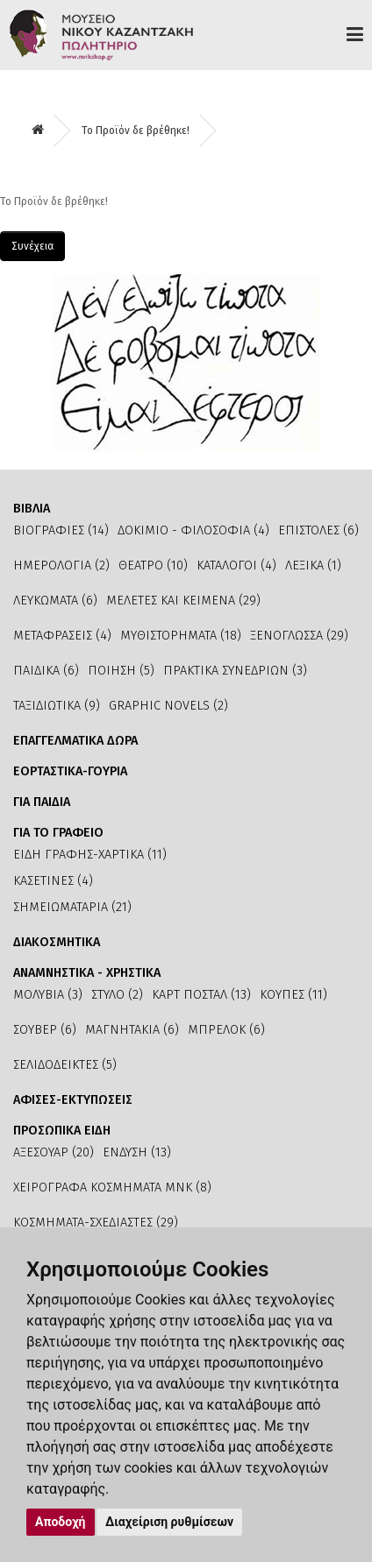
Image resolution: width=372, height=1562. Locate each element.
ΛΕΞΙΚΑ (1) (313, 565)
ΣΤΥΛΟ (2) (117, 994)
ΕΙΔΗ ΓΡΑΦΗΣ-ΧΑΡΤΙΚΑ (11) (90, 854)
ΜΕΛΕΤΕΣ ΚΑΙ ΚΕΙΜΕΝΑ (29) (183, 600)
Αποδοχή (60, 1522)
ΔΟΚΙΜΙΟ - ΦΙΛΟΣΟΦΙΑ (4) (193, 530)
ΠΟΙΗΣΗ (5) (121, 670)
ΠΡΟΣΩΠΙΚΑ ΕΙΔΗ (62, 1130)
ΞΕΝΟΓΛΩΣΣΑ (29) (299, 635)
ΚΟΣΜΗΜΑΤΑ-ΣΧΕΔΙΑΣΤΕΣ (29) (95, 1222)
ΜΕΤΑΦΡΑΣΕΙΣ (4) (62, 635)
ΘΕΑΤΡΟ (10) (153, 565)
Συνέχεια (32, 246)
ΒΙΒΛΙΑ (31, 508)
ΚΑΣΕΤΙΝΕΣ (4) (53, 880)
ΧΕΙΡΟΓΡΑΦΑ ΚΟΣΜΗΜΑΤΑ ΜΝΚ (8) (112, 1187)
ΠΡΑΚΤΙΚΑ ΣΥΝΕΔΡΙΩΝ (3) (235, 670)
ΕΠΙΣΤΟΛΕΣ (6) (318, 530)
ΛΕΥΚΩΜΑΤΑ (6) (55, 600)
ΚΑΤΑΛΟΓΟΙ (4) (236, 565)
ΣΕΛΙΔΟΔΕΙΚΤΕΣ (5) (65, 1064)
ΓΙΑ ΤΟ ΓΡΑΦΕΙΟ (58, 832)
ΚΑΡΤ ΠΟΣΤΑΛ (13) (201, 994)
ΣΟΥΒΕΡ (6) (44, 1029)
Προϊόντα (355, 34)
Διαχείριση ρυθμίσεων (169, 1522)
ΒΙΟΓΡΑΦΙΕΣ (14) (61, 530)
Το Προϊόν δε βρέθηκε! (136, 130)
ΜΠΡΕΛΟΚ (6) (226, 1029)
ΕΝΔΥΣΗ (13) (137, 1152)
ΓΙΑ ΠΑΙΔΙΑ (41, 802)
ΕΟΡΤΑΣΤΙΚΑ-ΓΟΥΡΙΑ (70, 771)
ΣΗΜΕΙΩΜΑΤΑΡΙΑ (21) (72, 907)
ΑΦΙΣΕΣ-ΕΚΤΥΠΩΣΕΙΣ (72, 1099)
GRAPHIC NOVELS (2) (168, 705)
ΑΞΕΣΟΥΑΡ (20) (53, 1152)
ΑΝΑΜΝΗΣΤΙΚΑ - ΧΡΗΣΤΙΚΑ (87, 972)
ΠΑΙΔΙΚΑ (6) (46, 670)
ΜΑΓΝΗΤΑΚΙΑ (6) (132, 1029)
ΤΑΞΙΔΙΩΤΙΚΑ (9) (56, 705)
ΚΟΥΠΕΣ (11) (293, 994)
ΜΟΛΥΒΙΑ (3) (47, 994)
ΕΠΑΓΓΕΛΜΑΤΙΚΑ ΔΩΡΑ (75, 740)
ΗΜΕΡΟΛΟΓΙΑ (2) (61, 565)
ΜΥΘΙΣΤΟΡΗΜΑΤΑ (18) (180, 635)
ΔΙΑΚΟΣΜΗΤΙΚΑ (56, 942)
